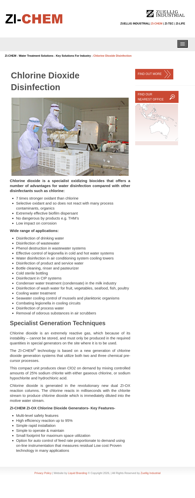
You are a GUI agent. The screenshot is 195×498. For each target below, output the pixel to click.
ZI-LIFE (180, 23)
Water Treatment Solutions (36, 55)
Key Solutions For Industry (73, 55)
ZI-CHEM (156, 23)
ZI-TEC (169, 23)
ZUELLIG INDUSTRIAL (135, 23)
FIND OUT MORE (154, 74)
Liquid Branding (77, 473)
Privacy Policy (42, 473)
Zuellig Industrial (151, 473)
